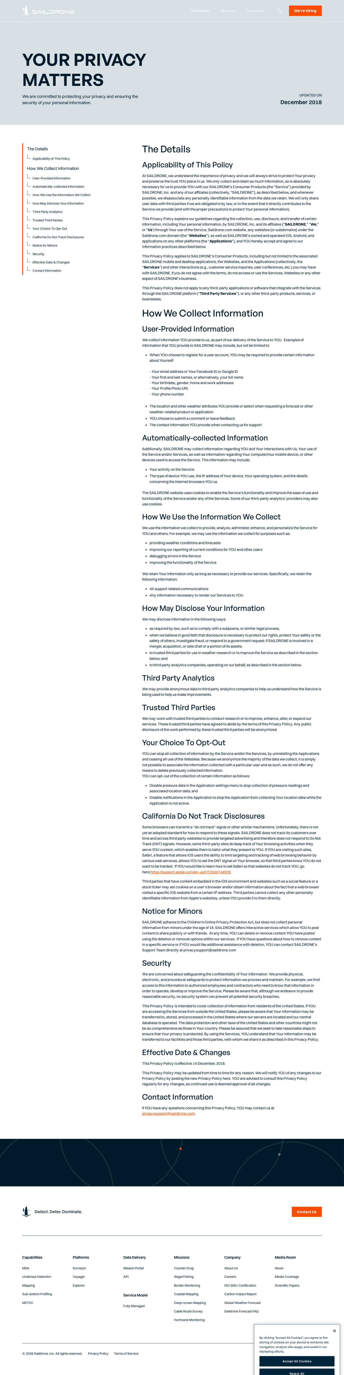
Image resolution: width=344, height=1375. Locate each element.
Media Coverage (287, 1277)
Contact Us (307, 1211)
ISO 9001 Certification (240, 1285)
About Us (231, 1268)
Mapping (28, 1285)
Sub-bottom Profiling (37, 1294)
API (126, 1277)
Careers (230, 1277)
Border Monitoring (187, 1285)
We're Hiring (305, 10)
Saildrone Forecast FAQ (241, 1311)
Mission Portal (133, 1268)
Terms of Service (126, 1353)
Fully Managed (134, 1306)
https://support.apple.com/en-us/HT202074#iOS (191, 872)
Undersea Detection (36, 1277)
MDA (25, 1268)
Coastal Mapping (186, 1294)
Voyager (79, 1277)
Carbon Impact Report (240, 1294)
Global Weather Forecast (242, 1303)
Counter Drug (184, 1268)
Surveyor (79, 1268)
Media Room (285, 1257)
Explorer (79, 1285)
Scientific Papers (287, 1285)
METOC (27, 1303)
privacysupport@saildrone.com (168, 1113)
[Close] (334, 1344)
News (279, 1268)
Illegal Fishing (184, 1277)
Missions (181, 1257)
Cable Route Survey (188, 1311)
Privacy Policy (98, 1353)
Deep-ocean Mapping (190, 1303)
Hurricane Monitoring (189, 1320)
